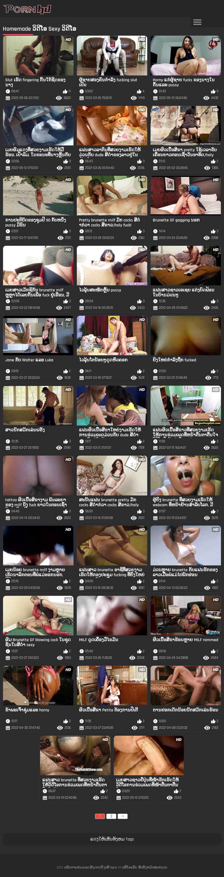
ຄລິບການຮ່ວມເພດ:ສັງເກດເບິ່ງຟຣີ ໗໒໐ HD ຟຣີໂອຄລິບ (100, 867)
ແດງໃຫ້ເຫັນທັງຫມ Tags (112, 839)
